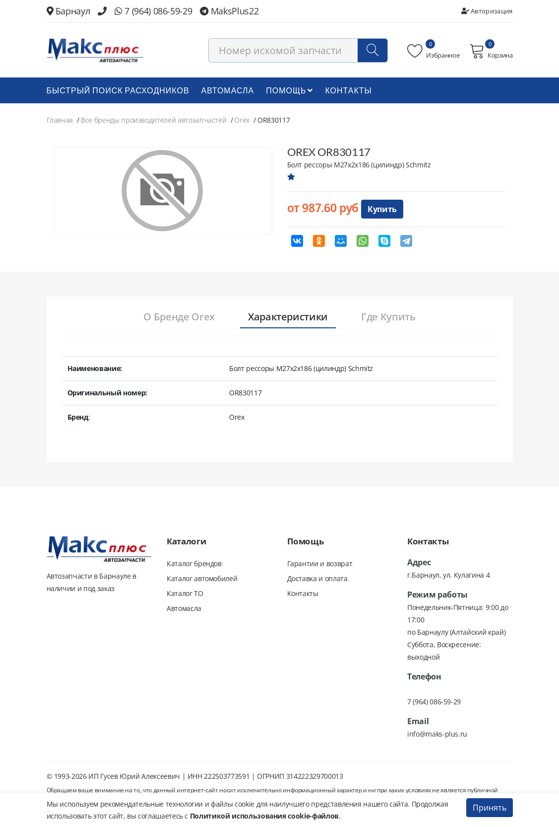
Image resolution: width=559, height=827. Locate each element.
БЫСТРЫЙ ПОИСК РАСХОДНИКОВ (118, 90)
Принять (489, 807)
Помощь (289, 90)
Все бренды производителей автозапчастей (153, 120)
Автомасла (227, 90)
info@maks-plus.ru (437, 734)
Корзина (490, 51)
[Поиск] (372, 50)
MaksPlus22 (229, 11)
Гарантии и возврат (320, 563)
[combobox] (298, 50)
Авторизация (487, 10)
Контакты (348, 90)
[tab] (178, 317)
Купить (382, 209)
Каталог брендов (194, 563)
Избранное (433, 51)
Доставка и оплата (317, 578)
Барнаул (68, 11)
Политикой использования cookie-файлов (264, 816)
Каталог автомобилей (202, 578)
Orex (241, 120)
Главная (60, 120)
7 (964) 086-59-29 (153, 11)
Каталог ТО (185, 593)
